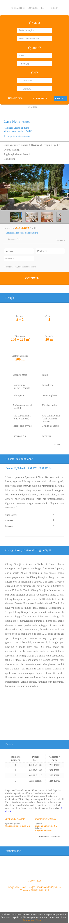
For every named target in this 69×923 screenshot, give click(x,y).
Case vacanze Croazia (16, 144)
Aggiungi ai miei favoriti (17, 154)
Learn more (28, 920)
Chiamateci (18, 8)
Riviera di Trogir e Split (44, 144)
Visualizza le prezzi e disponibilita (22, 232)
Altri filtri (40, 98)
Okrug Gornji (12, 149)
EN (42, 8)
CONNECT (33, 8)
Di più (57, 444)
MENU (54, 8)
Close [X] (40, 920)
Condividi (9, 158)
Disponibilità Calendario (49, 837)
